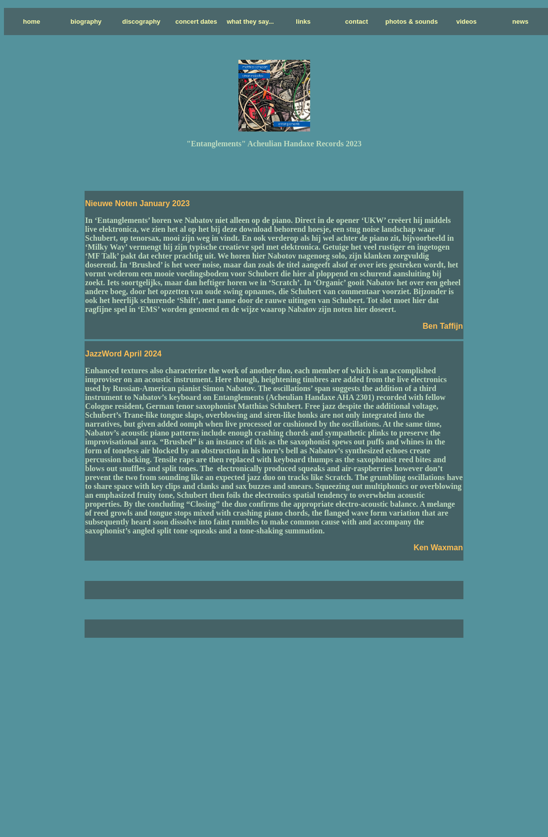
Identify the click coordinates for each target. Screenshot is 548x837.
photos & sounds (411, 21)
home (32, 21)
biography (86, 21)
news (520, 21)
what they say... (250, 21)
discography (141, 21)
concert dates (197, 21)
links (303, 21)
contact (356, 21)
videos (466, 21)
